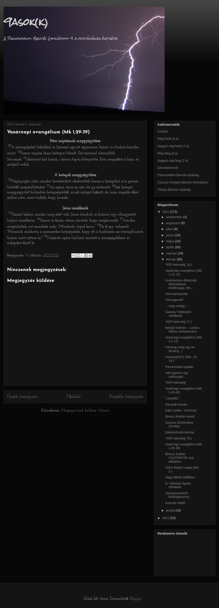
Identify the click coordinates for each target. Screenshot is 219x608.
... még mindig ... (176, 306)
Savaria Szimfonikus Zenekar (179, 424)
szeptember (174, 217)
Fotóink (163, 131)
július (170, 229)
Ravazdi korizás (176, 404)
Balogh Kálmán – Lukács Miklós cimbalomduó (182, 329)
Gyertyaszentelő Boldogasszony (177, 495)
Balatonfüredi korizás (179, 432)
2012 (166, 212)
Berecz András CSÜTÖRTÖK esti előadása (179, 457)
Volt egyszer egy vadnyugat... (176, 374)
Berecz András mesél (179, 416)
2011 (166, 518)
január (170, 510)
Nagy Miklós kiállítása (180, 477)
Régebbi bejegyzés (126, 396)
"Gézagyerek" (174, 300)
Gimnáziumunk (168, 167)
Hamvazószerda (176, 294)
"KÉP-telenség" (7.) (178, 321)
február (171, 259)
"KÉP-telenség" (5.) (178, 438)
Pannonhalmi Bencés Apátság (178, 175)
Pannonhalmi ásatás (179, 367)
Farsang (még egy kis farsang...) (180, 349)
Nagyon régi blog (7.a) (173, 160)
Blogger (136, 599)
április (170, 247)
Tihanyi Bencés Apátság (174, 189)
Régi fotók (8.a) (168, 138)
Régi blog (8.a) (168, 153)
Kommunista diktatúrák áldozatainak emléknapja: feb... (181, 284)
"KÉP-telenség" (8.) (178, 264)
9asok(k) (26, 22)
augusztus (173, 223)
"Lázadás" (172, 398)
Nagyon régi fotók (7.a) (173, 146)
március (172, 253)
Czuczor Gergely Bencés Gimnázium (183, 182)
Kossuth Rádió (175, 503)
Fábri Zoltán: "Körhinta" (181, 410)
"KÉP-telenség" (175, 382)
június (170, 235)
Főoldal (73, 396)
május (170, 241)
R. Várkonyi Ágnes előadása (178, 485)
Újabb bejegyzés (22, 396)
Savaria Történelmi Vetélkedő (178, 313)
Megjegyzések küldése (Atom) (85, 410)
